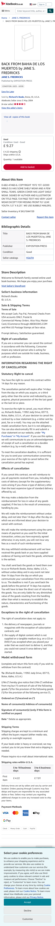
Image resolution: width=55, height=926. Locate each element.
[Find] (50, 11)
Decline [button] (27, 910)
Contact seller (8, 217)
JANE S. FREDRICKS (21, 18)
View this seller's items (11, 108)
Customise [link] (27, 919)
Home (4, 18)
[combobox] (31, 11)
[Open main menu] (6, 11)
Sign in (41, 4)
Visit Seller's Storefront (13, 285)
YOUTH (30, 257)
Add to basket (27, 166)
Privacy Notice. (37, 897)
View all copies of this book (17, 117)
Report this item (45, 217)
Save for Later (7, 91)
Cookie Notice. (30, 891)
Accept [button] (27, 902)
